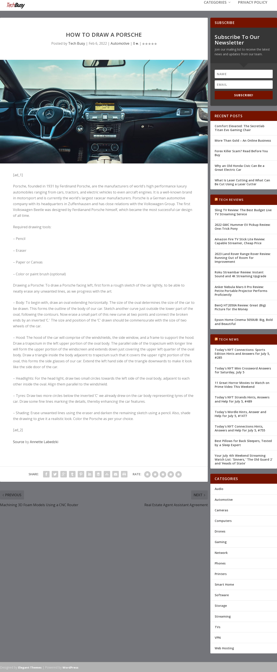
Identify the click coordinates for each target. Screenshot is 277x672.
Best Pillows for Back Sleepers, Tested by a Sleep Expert (243, 442)
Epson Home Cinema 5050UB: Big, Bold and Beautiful (244, 321)
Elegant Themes (30, 667)
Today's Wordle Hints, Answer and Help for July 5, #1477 (240, 413)
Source (18, 441)
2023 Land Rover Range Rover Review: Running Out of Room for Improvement (243, 257)
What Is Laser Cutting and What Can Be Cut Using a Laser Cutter (242, 182)
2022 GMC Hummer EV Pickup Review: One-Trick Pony (243, 226)
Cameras (221, 510)
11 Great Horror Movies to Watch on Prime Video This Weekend (242, 384)
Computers (223, 520)
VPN (218, 637)
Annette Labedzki (44, 441)
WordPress (70, 667)
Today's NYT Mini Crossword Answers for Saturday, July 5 (243, 370)
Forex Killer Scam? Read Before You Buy (241, 153)
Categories (215, 9)
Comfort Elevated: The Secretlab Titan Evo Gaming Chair (239, 128)
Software (222, 595)
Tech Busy (76, 43)
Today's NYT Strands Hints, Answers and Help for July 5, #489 (242, 399)
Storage (221, 605)
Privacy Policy (252, 9)
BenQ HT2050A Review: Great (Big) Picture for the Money (240, 307)
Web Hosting (224, 648)
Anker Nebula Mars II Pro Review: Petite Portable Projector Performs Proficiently (241, 290)
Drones (220, 531)
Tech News (229, 339)
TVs (217, 626)
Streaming (223, 616)
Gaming (221, 541)
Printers (221, 573)
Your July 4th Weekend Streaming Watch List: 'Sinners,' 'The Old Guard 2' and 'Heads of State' (243, 459)
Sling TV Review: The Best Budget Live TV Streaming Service (243, 212)
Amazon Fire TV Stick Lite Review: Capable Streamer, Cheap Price (240, 241)
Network (221, 552)
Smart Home (224, 584)
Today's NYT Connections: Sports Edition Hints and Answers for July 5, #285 (242, 353)
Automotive (120, 43)
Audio (219, 488)
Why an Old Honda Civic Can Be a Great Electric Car (239, 167)
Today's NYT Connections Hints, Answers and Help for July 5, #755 (240, 428)
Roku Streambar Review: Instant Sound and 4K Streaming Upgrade (240, 274)
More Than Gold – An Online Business (243, 140)
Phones (220, 563)
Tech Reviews (231, 199)
